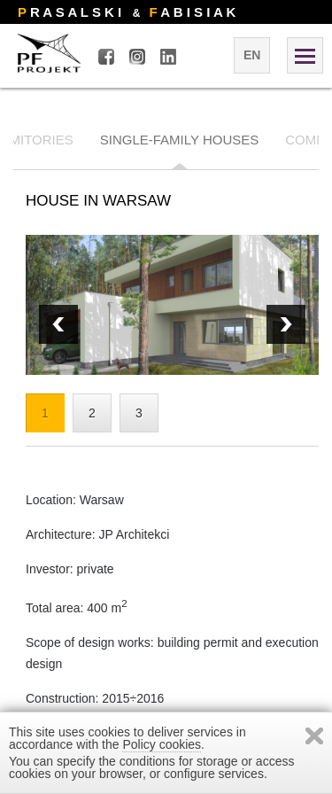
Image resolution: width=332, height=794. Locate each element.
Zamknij (314, 736)
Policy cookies (161, 744)
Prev (285, 324)
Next (58, 324)
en (251, 55)
